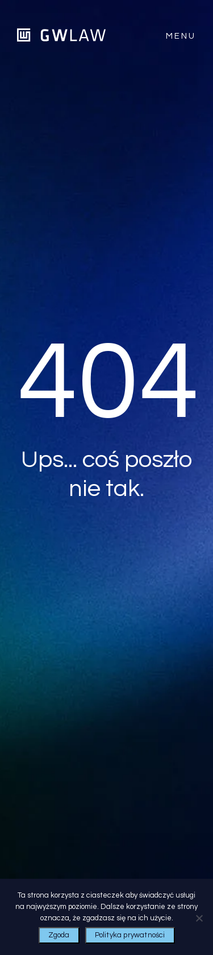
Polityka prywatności (130, 935)
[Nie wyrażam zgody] (198, 918)
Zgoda (59, 935)
